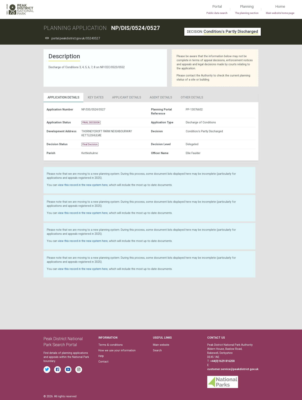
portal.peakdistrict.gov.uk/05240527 (75, 38)
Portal (216, 9)
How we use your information (117, 350)
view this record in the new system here (83, 184)
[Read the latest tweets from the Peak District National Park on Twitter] (47, 369)
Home (280, 9)
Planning (246, 9)
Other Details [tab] (192, 97)
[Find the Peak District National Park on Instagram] (78, 369)
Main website (161, 344)
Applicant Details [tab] (126, 97)
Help (101, 356)
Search (157, 350)
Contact (103, 361)
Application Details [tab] (63, 97)
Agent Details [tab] (161, 97)
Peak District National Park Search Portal (63, 341)
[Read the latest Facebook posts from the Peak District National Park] (57, 369)
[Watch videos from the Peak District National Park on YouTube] (68, 369)
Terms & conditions (110, 344)
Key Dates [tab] (96, 97)
